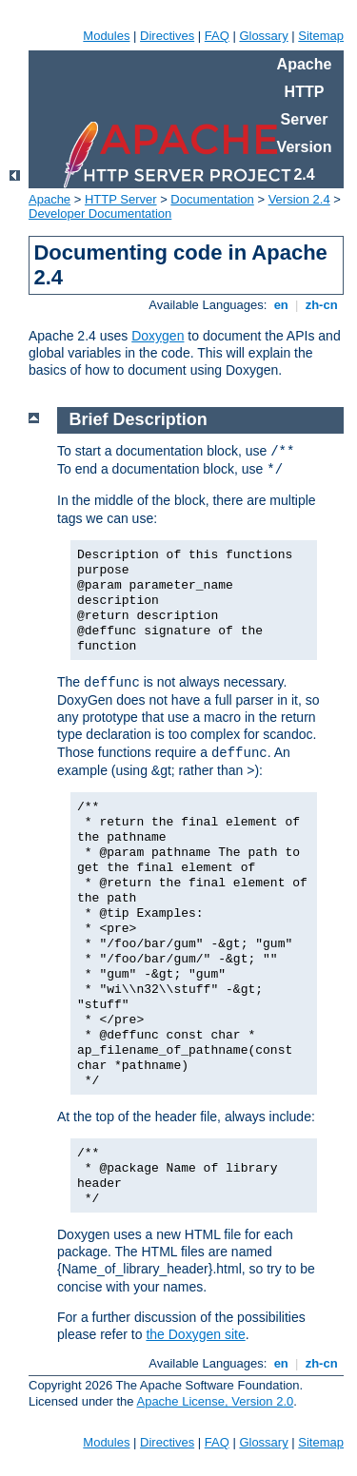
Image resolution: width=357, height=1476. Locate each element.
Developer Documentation (100, 213)
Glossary (263, 36)
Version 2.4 (299, 199)
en (280, 305)
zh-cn (321, 305)
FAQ (217, 36)
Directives (167, 36)
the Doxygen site (195, 1334)
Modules (106, 36)
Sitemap (321, 36)
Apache (49, 199)
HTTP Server (121, 199)
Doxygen (157, 335)
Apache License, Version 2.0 (214, 1401)
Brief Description (138, 419)
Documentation (211, 199)
